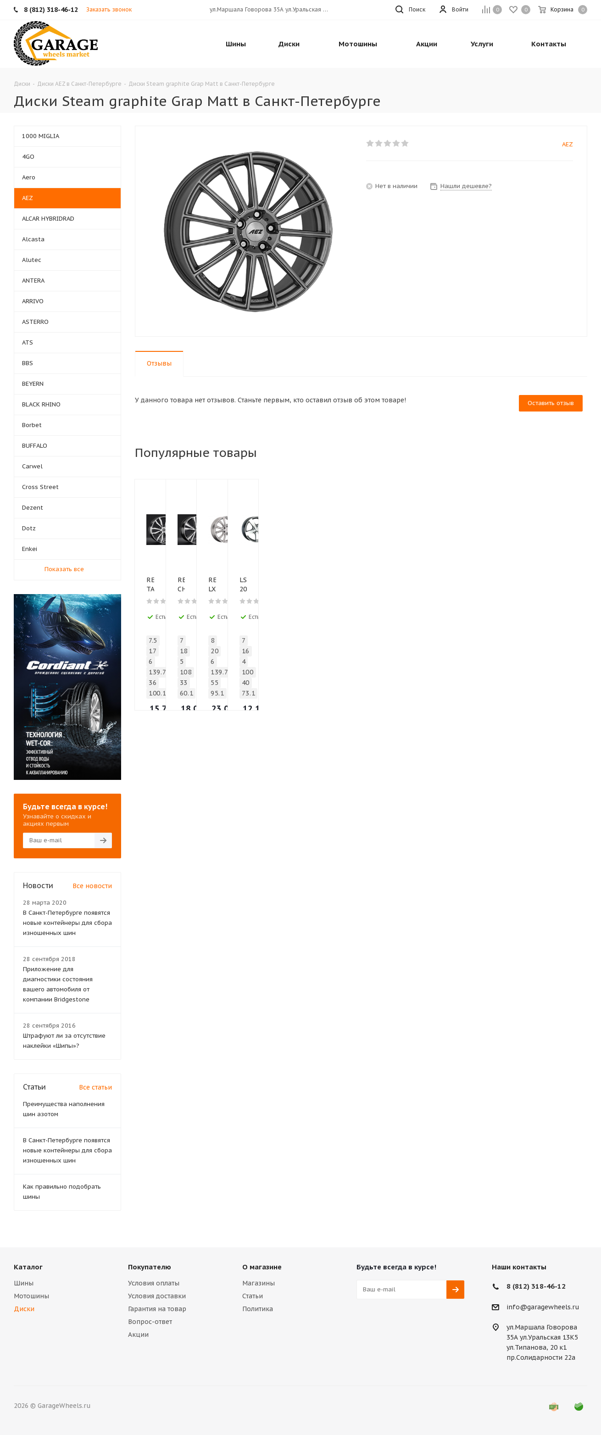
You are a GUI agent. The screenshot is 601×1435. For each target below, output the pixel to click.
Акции (138, 1334)
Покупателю (149, 1267)
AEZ (567, 144)
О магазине (262, 1267)
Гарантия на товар (157, 1309)
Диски (24, 1309)
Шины (23, 1283)
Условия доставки (157, 1296)
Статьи (252, 1296)
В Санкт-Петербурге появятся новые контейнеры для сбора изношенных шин (67, 923)
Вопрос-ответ (150, 1322)
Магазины (258, 1283)
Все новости (92, 886)
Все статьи (95, 1087)
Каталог (28, 1267)
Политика (257, 1309)
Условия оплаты (153, 1283)
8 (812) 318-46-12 (536, 1286)
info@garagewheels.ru (542, 1307)
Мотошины (31, 1296)
